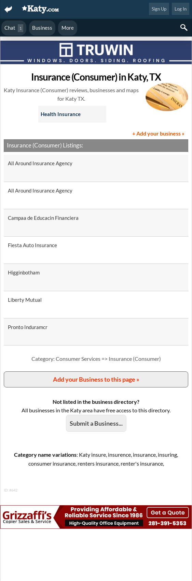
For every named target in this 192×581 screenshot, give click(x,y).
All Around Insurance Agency (40, 163)
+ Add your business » (158, 133)
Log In (181, 9)
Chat (13, 28)
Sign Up (159, 9)
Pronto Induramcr (27, 327)
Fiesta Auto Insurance (32, 245)
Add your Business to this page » (96, 379)
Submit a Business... (96, 423)
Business (42, 28)
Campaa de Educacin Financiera (43, 218)
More (67, 28)
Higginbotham (24, 272)
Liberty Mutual (25, 300)
